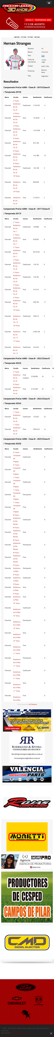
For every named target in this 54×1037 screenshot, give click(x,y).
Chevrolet (44, 52)
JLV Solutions (33, 704)
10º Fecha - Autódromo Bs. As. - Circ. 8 (16, 182)
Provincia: (31, 71)
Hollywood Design (17, 1033)
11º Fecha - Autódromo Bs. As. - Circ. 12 (16, 347)
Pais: (29, 55)
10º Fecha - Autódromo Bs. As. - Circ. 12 (16, 316)
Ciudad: (30, 66)
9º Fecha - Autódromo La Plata (16, 568)
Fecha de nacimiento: (32, 60)
